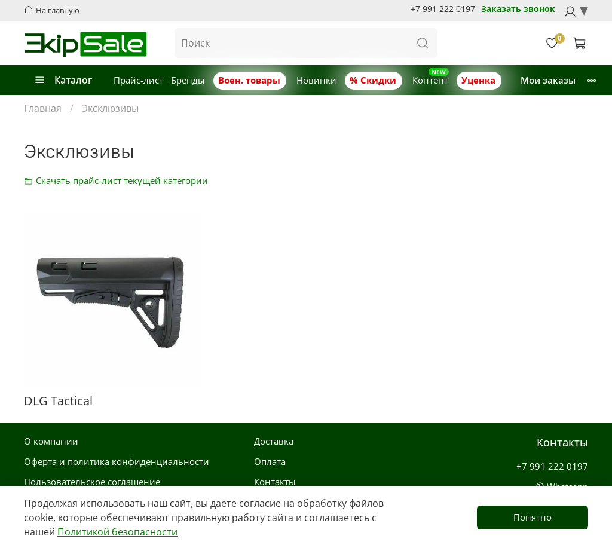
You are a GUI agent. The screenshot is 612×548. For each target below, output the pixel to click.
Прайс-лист (138, 80)
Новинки (316, 80)
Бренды (188, 80)
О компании (51, 441)
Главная (43, 108)
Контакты (275, 482)
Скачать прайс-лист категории (31, 180)
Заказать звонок (518, 9)
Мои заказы (548, 80)
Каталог (63, 80)
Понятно (532, 517)
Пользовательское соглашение (92, 482)
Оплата (270, 461)
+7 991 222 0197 (443, 9)
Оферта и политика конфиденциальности (116, 461)
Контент (430, 80)
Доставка (273, 441)
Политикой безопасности (117, 531)
